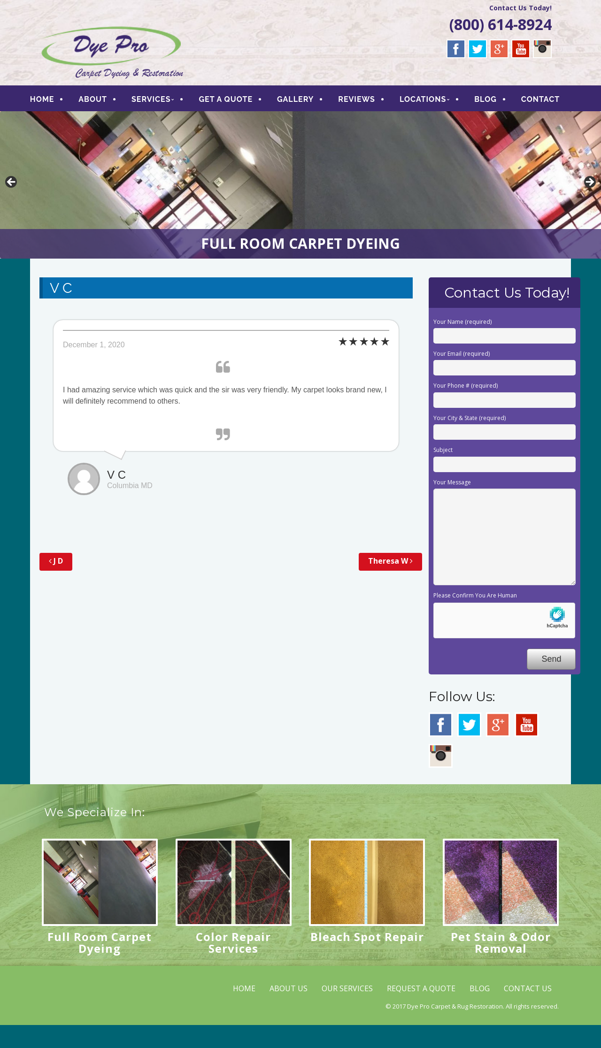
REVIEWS (366, 100)
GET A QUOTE (236, 100)
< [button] (12, 206)
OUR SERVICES (347, 1011)
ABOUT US (289, 1011)
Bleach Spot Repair (367, 959)
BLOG (496, 100)
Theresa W (390, 584)
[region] (300, 208)
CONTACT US (528, 1011)
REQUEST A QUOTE (421, 1011)
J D (56, 584)
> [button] (589, 206)
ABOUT (103, 100)
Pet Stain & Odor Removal (501, 965)
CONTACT (69, 120)
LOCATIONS (433, 100)
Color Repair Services (233, 965)
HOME (52, 100)
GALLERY (305, 100)
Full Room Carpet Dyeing (99, 965)
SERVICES (161, 100)
